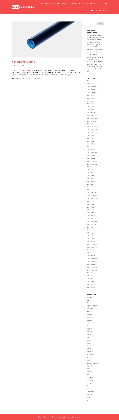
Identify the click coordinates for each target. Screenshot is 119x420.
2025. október (91, 89)
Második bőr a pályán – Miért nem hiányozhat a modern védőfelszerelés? (94, 45)
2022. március (91, 213)
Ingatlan (89, 329)
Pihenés (63, 3)
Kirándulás (90, 351)
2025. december (92, 84)
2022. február (91, 215)
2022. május (91, 207)
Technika (90, 380)
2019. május (91, 278)
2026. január (91, 81)
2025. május (91, 104)
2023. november (92, 155)
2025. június (90, 101)
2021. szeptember (92, 230)
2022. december (92, 187)
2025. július (90, 98)
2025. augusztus (92, 95)
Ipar (23, 65)
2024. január (91, 150)
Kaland (89, 343)
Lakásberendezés (92, 363)
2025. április (90, 107)
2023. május (91, 172)
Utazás (81, 3)
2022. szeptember (92, 195)
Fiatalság (90, 317)
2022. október (91, 193)
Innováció (90, 331)
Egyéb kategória (92, 306)
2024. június (90, 135)
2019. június (90, 276)
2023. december (92, 152)
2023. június (90, 170)
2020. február (91, 253)
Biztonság (90, 297)
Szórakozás (90, 377)
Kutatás (89, 360)
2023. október (91, 158)
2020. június (90, 250)
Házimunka (90, 323)
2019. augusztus (92, 270)
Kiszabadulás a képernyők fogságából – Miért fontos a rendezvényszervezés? (95, 37)
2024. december (92, 118)
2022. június (90, 204)
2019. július (90, 273)
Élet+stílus (45, 3)
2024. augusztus (92, 130)
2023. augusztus (92, 164)
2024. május (91, 138)
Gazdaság (90, 320)
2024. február (91, 147)
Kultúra (89, 357)
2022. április (90, 210)
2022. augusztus (92, 198)
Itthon (89, 340)
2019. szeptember (92, 267)
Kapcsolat (103, 11)
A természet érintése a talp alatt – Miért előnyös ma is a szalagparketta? (95, 52)
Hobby (89, 326)
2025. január (91, 115)
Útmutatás (93, 11)
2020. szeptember (92, 244)
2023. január (91, 184)
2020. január (91, 256)
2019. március (91, 284)
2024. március (91, 144)
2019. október (91, 264)
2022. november (92, 190)
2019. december (92, 258)
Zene (105, 3)
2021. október (91, 227)
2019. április (90, 281)
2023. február (91, 181)
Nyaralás (90, 366)
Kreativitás (90, 354)
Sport (88, 374)
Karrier (89, 349)
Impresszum (77, 417)
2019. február (91, 287)
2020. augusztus (92, 247)
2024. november (92, 121)
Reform (89, 371)
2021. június (90, 238)
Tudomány (73, 3)
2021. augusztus (92, 233)
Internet (89, 334)
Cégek (89, 300)
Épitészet (55, 3)
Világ (100, 3)
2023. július (90, 167)
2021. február (91, 241)
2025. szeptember (92, 92)
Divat (88, 303)
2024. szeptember (92, 127)
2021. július (90, 235)
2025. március (91, 109)
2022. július (90, 201)
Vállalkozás (91, 3)
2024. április (90, 141)
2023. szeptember (92, 161)
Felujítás (89, 314)
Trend (89, 383)
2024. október (91, 124)
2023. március (91, 178)
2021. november (92, 224)
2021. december (92, 221)
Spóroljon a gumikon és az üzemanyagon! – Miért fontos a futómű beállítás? (95, 59)
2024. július (90, 132)
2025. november (92, 87)
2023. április (90, 175)
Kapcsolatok (91, 346)
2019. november (92, 261)
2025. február (91, 112)
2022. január (91, 218)
